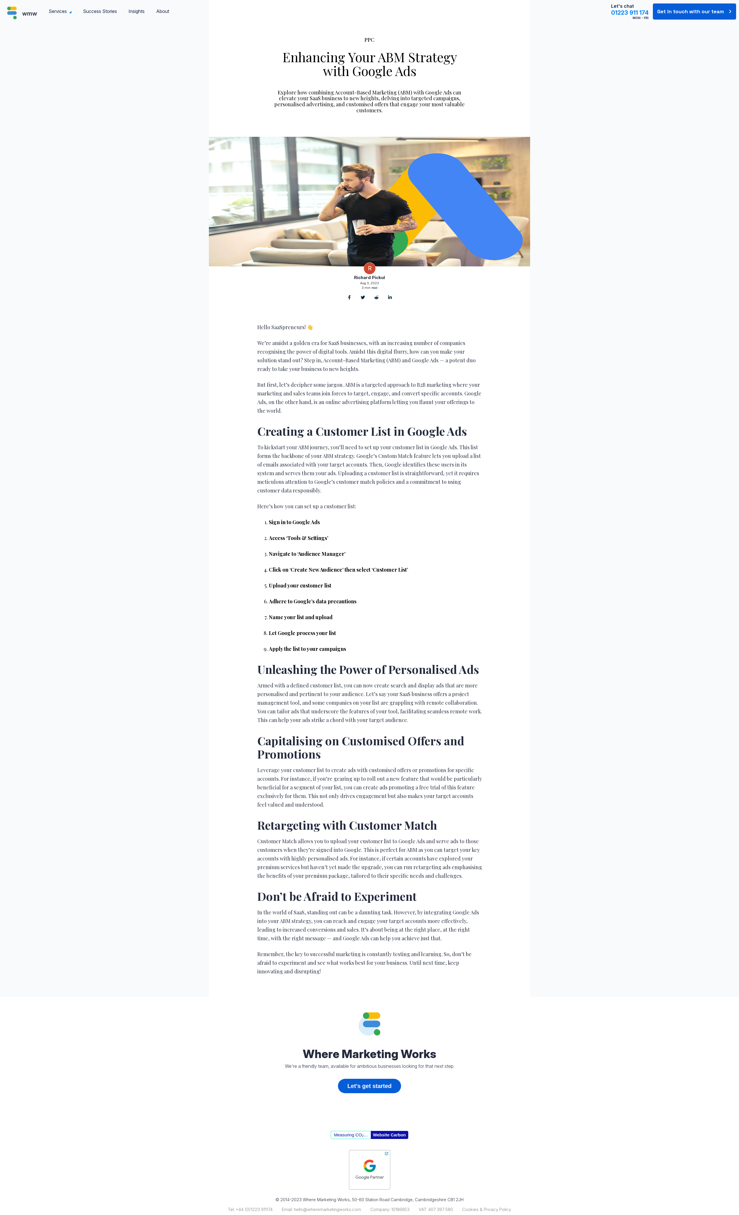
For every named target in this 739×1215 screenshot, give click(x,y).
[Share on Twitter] (363, 298)
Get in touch (690, 11)
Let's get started (369, 1086)
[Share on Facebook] (349, 298)
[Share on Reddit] (376, 298)
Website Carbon (389, 1134)
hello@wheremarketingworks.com (327, 1209)
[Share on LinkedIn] (390, 298)
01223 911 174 (630, 12)
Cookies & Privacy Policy (486, 1209)
